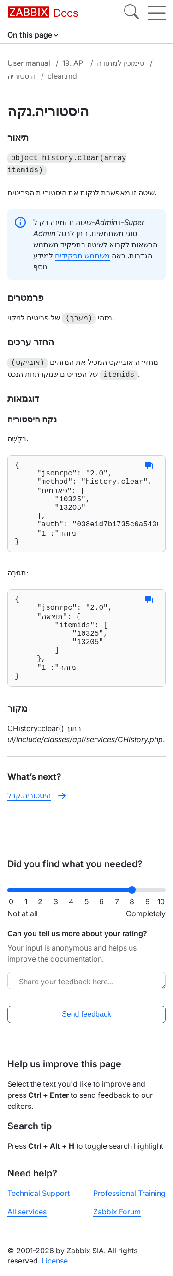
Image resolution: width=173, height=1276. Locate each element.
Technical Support (38, 1200)
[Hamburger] (157, 13)
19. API (73, 63)
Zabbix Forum (117, 1219)
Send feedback (86, 1022)
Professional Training (129, 1200)
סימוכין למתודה (120, 63)
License (55, 1268)
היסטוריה (21, 76)
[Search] (131, 13)
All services (27, 1219)
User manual (28, 63)
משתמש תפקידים (82, 253)
